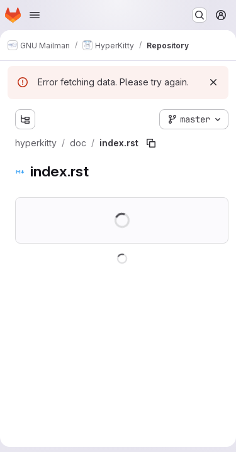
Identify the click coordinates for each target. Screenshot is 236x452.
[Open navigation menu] (35, 15)
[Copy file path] (151, 143)
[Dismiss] (213, 82)
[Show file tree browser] (25, 119)
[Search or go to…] (199, 15)
